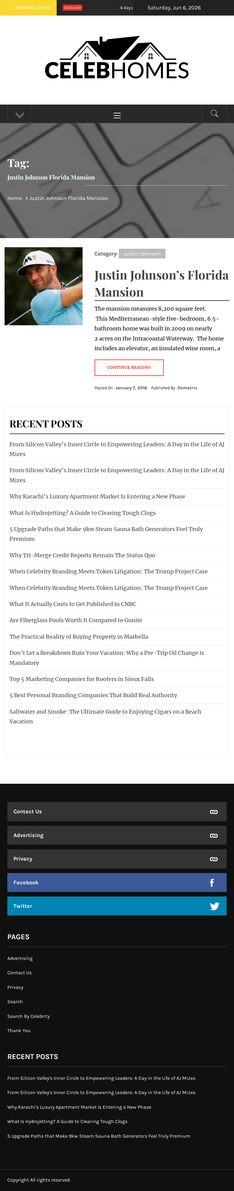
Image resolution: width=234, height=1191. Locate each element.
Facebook (26, 882)
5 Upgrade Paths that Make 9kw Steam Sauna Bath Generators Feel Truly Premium (98, 1136)
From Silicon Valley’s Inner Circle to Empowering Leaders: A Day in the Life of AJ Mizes (101, 1078)
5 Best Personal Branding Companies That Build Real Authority (93, 695)
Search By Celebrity (28, 1016)
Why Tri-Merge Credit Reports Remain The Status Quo (82, 555)
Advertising (28, 835)
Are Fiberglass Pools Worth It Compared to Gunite (75, 620)
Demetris (187, 387)
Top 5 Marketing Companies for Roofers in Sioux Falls (81, 679)
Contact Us (27, 811)
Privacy (22, 858)
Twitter (22, 906)
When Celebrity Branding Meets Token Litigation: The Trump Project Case (108, 571)
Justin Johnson (142, 253)
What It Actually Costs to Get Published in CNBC (72, 604)
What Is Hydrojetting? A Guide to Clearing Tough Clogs (82, 512)
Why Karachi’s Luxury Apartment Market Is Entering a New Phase (97, 496)
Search (15, 1001)
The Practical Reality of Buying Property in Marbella (78, 636)
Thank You (19, 1030)
